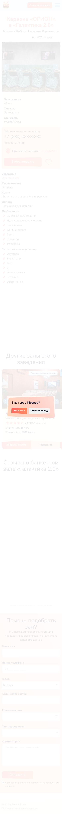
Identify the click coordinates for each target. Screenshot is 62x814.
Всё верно (19, 410)
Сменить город (39, 410)
